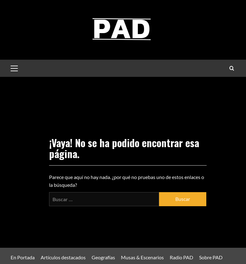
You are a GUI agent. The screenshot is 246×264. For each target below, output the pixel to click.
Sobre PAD (211, 257)
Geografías (103, 257)
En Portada (23, 257)
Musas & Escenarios (142, 257)
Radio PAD (181, 257)
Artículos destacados (63, 257)
